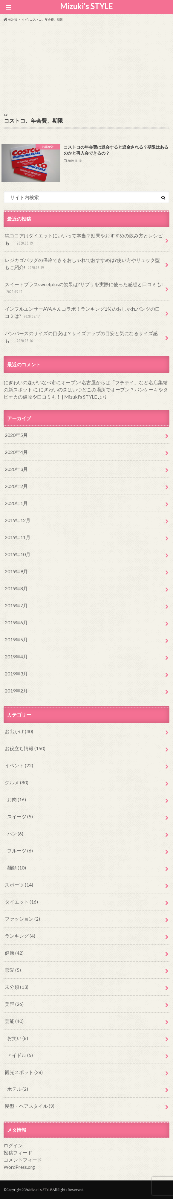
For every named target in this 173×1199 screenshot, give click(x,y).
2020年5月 (16, 435)
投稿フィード (18, 1152)
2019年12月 (17, 520)
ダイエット (21, 901)
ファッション (22, 919)
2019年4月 (16, 656)
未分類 (16, 987)
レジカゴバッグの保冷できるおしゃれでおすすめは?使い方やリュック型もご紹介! (82, 264)
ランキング (20, 936)
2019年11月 (17, 537)
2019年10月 (17, 554)
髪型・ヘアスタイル (29, 1106)
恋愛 (13, 970)
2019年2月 (16, 690)
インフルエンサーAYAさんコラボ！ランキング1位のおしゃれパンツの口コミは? (82, 313)
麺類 (16, 867)
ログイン (13, 1145)
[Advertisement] (86, 67)
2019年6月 (16, 622)
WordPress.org (19, 1167)
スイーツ (20, 816)
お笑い (17, 1038)
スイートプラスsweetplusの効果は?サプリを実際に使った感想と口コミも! (84, 288)
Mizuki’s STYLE (86, 6)
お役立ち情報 (25, 748)
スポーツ (19, 884)
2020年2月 (16, 486)
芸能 (14, 1021)
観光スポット (24, 1072)
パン (15, 833)
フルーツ (20, 850)
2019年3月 (16, 673)
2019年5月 (16, 639)
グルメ (16, 782)
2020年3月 (16, 469)
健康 (14, 953)
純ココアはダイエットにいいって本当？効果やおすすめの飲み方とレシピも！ (84, 240)
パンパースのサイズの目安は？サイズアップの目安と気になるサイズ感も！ (81, 337)
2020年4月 (16, 452)
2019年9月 (16, 571)
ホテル (17, 1089)
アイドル (20, 1055)
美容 (14, 1004)
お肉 (16, 799)
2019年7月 (16, 605)
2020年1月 (16, 503)
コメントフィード (23, 1160)
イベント (19, 765)
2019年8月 (16, 588)
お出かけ (19, 731)
